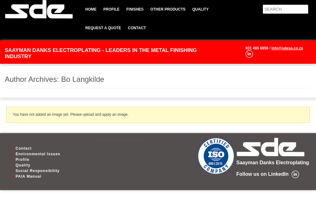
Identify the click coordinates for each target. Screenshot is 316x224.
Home (90, 9)
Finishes (134, 9)
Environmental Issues (38, 154)
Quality (200, 9)
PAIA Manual (28, 176)
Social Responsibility (38, 171)
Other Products (168, 9)
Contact (137, 28)
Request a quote (103, 28)
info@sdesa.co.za (287, 48)
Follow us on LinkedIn (262, 174)
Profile (111, 9)
